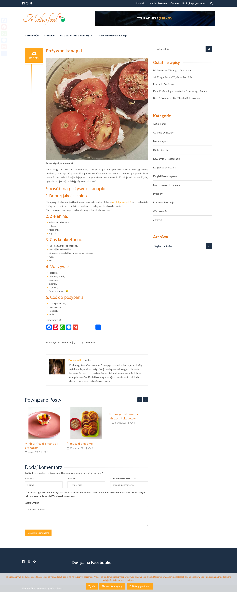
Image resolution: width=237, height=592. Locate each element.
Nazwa (30, 478)
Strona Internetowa (123, 478)
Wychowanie (160, 211)
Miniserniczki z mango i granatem (172, 70)
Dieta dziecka (161, 149)
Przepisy (49, 35)
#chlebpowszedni (121, 202)
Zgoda (91, 586)
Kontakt (141, 3)
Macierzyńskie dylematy (75, 35)
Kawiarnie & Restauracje (166, 158)
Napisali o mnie (158, 3)
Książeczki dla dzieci (164, 167)
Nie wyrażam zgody (112, 586)
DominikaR (88, 342)
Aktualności (32, 35)
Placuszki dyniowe (80, 443)
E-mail (72, 478)
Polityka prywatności (194, 3)
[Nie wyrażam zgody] (233, 582)
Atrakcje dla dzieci (163, 132)
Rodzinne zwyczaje (163, 202)
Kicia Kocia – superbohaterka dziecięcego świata (180, 91)
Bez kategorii (160, 141)
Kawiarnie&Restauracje (112, 35)
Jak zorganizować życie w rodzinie (172, 77)
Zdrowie (157, 219)
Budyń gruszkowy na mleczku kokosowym (176, 98)
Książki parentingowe (165, 176)
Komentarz (32, 503)
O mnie (175, 3)
